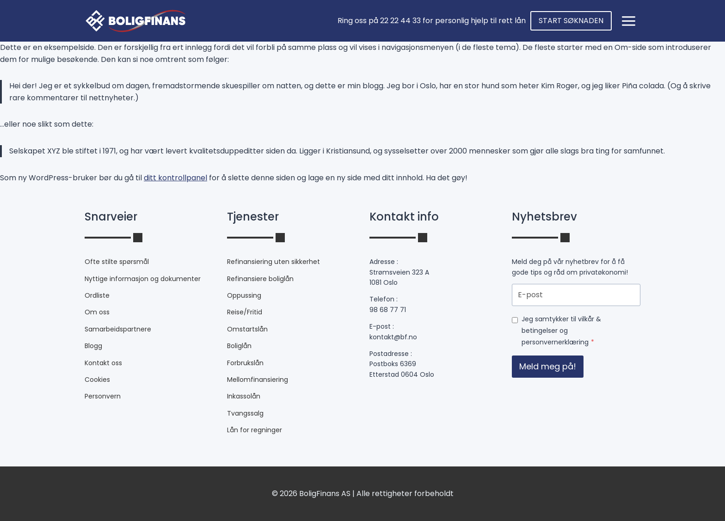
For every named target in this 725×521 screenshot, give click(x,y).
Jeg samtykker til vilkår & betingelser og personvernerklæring (561, 330)
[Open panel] (628, 20)
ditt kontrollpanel (175, 177)
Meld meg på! (547, 366)
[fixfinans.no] (135, 21)
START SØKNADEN (571, 20)
